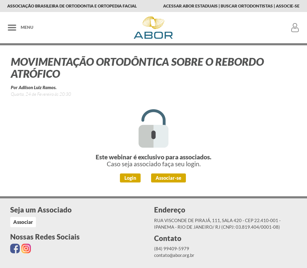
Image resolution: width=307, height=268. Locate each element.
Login (130, 178)
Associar (23, 222)
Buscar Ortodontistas (247, 5)
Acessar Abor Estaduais (190, 5)
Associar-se (168, 178)
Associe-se (288, 5)
